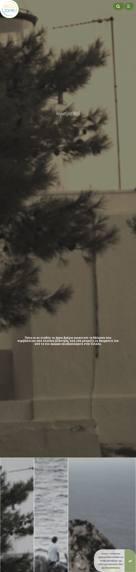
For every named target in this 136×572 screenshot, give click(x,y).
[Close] (130, 561)
